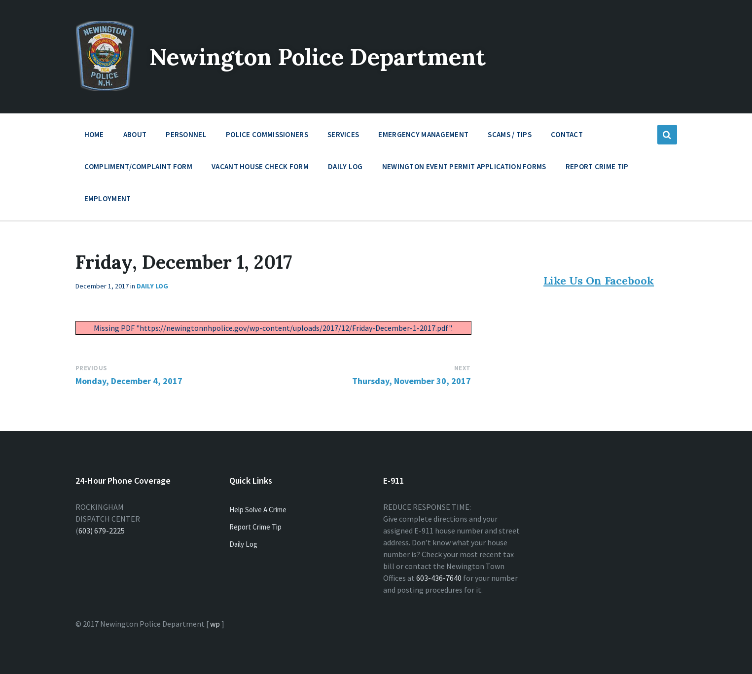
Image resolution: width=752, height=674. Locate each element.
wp (215, 624)
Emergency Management (423, 137)
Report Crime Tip (597, 166)
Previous (91, 368)
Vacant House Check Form (260, 166)
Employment (107, 201)
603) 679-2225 (101, 530)
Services (343, 137)
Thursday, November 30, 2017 (411, 381)
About (135, 137)
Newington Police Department (322, 56)
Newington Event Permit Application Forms (464, 166)
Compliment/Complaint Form (138, 166)
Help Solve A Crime (257, 509)
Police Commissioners (267, 137)
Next (462, 368)
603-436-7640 (439, 578)
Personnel (186, 137)
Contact (567, 134)
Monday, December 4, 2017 (128, 381)
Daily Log (345, 166)
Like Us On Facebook (598, 280)
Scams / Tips (510, 134)
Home (94, 134)
